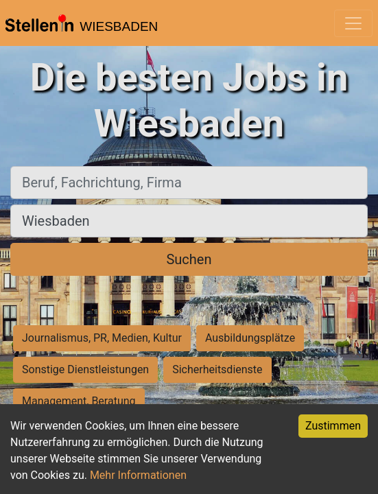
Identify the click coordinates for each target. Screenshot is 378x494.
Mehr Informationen (138, 475)
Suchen (188, 259)
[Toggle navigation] (353, 23)
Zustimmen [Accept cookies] (333, 425)
